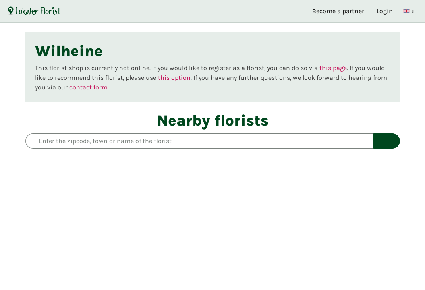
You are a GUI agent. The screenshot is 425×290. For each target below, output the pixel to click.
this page (333, 68)
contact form (88, 87)
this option (174, 77)
